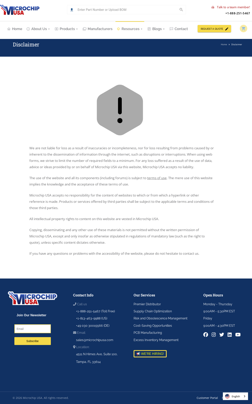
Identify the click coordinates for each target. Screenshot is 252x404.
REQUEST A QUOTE (214, 28)
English (232, 396)
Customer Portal (207, 398)
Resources (129, 29)
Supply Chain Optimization (153, 311)
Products (67, 29)
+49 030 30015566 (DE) (92, 325)
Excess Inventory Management (156, 340)
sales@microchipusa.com (94, 340)
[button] (72, 10)
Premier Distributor (147, 304)
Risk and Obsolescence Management (160, 318)
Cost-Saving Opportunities (153, 325)
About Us (38, 29)
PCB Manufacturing (148, 333)
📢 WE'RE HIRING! (150, 353)
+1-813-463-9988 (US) (91, 318)
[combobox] (235, 396)
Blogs (156, 29)
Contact (178, 29)
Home (14, 29)
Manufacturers (98, 29)
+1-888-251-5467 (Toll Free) (95, 311)
